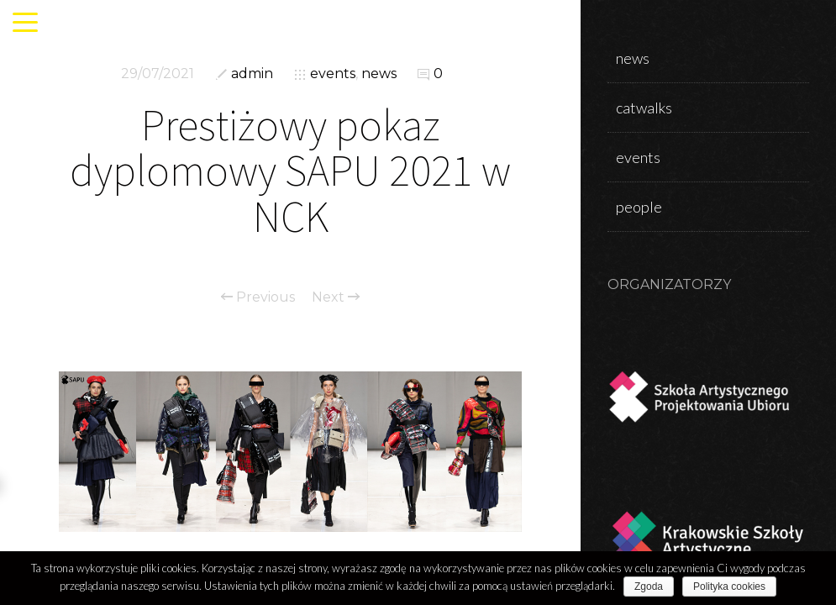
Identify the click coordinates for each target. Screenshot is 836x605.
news (379, 74)
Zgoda (648, 586)
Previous (258, 297)
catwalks (644, 107)
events (332, 74)
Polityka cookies (729, 586)
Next (336, 297)
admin (252, 74)
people (639, 206)
